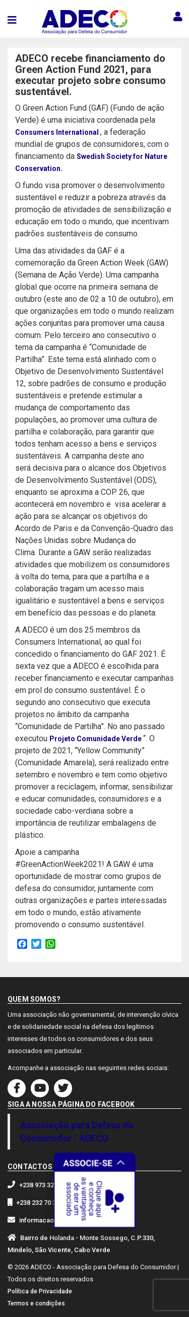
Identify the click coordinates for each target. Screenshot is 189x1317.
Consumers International (57, 132)
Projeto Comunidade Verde (96, 739)
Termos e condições (36, 1303)
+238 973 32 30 (40, 1185)
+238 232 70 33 (37, 1202)
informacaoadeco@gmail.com (65, 1220)
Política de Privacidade (40, 1291)
